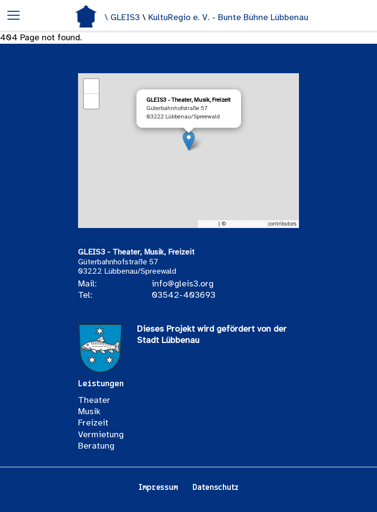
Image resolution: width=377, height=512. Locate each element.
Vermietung (101, 435)
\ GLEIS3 (123, 18)
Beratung (96, 446)
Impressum (158, 487)
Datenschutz (215, 487)
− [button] (91, 101)
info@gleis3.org (183, 284)
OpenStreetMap (247, 224)
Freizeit (93, 423)
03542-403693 (183, 295)
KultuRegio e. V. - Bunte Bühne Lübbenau (228, 18)
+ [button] (91, 86)
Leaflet (208, 224)
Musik (89, 412)
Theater (94, 400)
